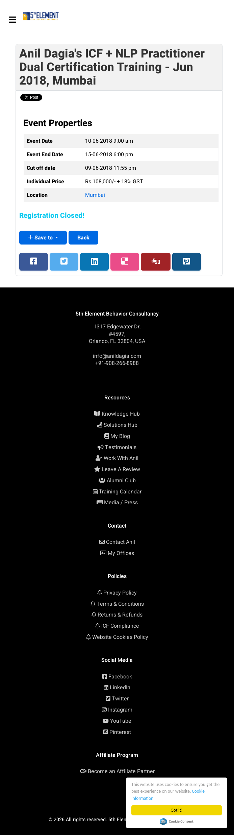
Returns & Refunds (120, 615)
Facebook (120, 677)
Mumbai (95, 195)
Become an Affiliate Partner (121, 771)
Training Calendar (120, 492)
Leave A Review (121, 469)
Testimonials (120, 447)
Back (83, 238)
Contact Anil (120, 542)
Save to (41, 238)
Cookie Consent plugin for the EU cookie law (176, 821)
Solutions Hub (120, 425)
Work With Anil (121, 458)
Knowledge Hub (121, 414)
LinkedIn (120, 687)
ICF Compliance (120, 626)
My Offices (121, 553)
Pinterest (120, 732)
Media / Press (121, 502)
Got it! (176, 810)
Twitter (120, 699)
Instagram (120, 710)
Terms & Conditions (120, 604)
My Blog (120, 436)
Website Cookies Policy (120, 637)
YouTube (120, 721)
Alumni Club (121, 481)
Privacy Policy (120, 593)
